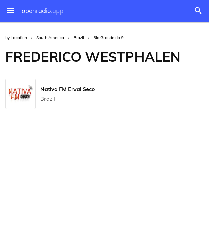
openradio (42, 11)
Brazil (78, 37)
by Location (16, 37)
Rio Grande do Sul (110, 37)
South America (50, 37)
